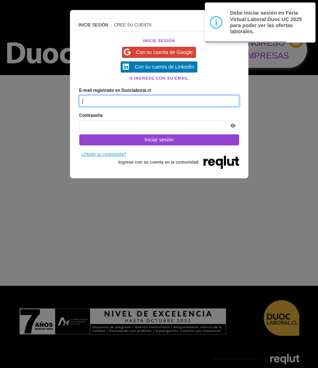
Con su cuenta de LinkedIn (157, 67)
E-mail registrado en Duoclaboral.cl (115, 90)
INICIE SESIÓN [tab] (93, 25)
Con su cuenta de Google (157, 52)
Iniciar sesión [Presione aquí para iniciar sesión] (159, 140)
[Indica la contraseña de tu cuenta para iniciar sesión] (159, 125)
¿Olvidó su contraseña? (103, 154)
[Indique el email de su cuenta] (159, 100)
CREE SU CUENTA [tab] (133, 25)
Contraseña (91, 115)
